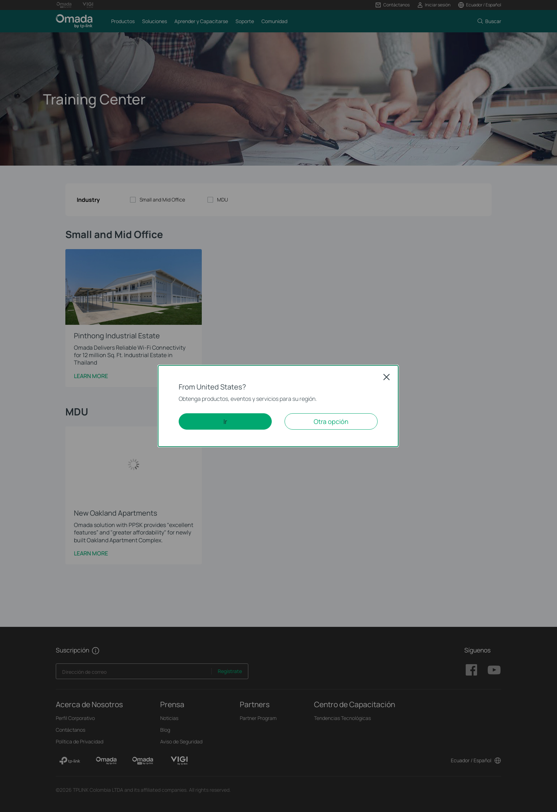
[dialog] (278, 406)
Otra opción (331, 421)
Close (386, 377)
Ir (225, 421)
